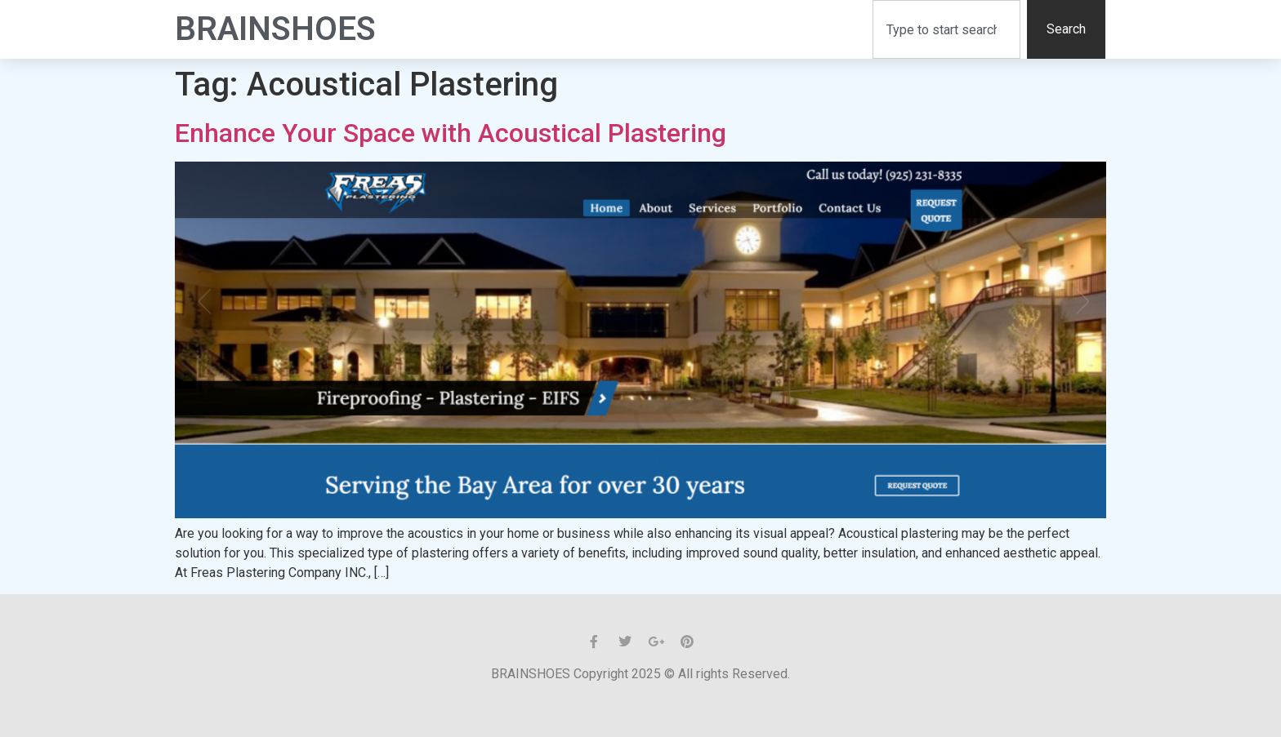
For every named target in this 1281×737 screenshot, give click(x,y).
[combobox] (946, 29)
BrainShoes (275, 29)
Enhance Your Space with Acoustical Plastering (450, 133)
